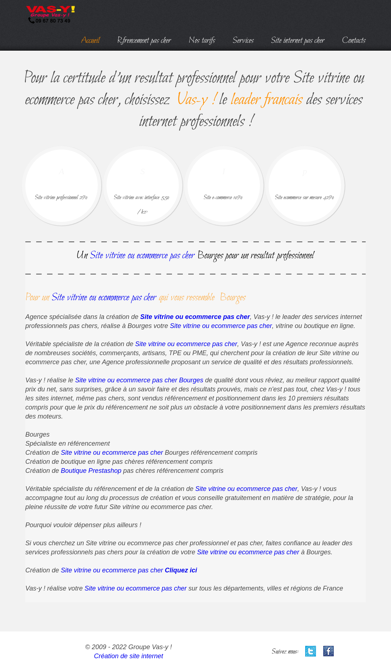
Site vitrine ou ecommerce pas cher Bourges (139, 380)
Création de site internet (128, 656)
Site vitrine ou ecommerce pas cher (195, 316)
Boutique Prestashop (91, 470)
